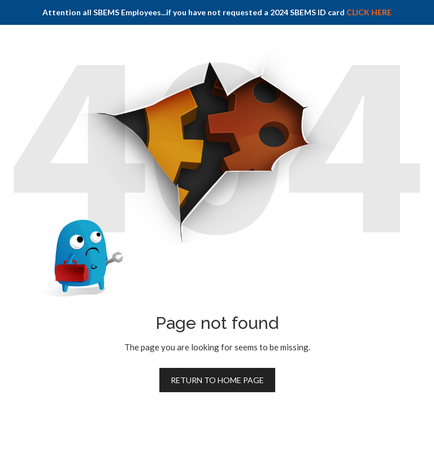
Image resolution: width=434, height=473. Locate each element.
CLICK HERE (369, 12)
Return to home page (217, 380)
